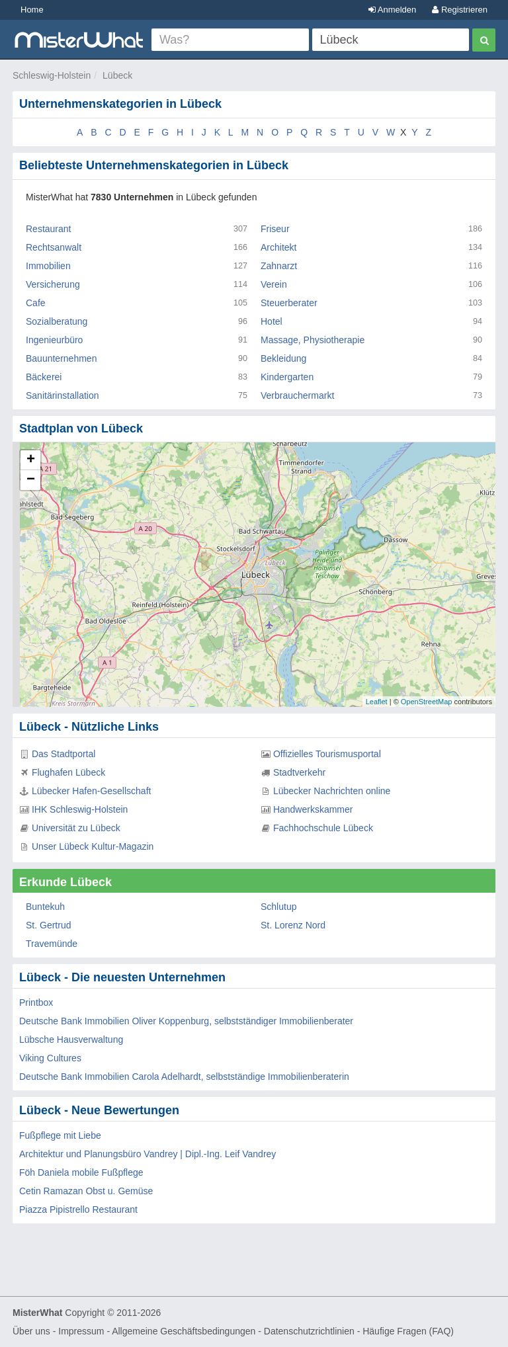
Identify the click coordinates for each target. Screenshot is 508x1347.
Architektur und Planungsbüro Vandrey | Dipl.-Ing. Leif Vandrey (147, 1154)
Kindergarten (287, 377)
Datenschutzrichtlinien (309, 1331)
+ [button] (30, 460)
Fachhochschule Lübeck (323, 828)
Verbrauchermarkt (297, 395)
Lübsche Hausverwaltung (71, 1039)
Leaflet (377, 702)
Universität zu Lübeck (76, 828)
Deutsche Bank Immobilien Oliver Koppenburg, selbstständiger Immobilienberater (186, 1021)
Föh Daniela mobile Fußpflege (81, 1172)
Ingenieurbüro (54, 340)
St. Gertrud (48, 925)
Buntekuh (45, 906)
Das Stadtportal (64, 754)
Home (32, 10)
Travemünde (51, 943)
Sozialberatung (56, 321)
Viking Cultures (50, 1058)
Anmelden (392, 10)
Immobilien (48, 266)
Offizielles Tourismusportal (327, 754)
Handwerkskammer (313, 809)
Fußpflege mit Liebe (60, 1135)
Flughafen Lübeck (68, 772)
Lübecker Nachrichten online (331, 791)
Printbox (36, 1002)
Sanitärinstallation (62, 395)
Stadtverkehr (299, 772)
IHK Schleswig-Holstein (80, 809)
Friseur (275, 229)
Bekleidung (283, 358)
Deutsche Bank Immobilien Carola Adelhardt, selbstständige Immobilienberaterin (184, 1076)
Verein (274, 284)
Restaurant (48, 229)
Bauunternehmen (61, 358)
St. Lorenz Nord (293, 925)
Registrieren (459, 10)
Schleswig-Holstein (52, 75)
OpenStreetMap (426, 702)
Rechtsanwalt (53, 247)
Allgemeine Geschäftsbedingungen (183, 1331)
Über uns (31, 1331)
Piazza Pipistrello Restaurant (78, 1209)
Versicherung (53, 284)
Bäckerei (44, 377)
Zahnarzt (279, 266)
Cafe (36, 303)
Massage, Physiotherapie (312, 340)
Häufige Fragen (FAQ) (408, 1331)
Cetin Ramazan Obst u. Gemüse (86, 1191)
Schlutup (278, 906)
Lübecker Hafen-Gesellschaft (91, 791)
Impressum (81, 1331)
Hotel (271, 321)
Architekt (278, 247)
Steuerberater (289, 303)
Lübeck (117, 75)
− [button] (30, 480)
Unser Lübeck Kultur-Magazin (92, 846)
